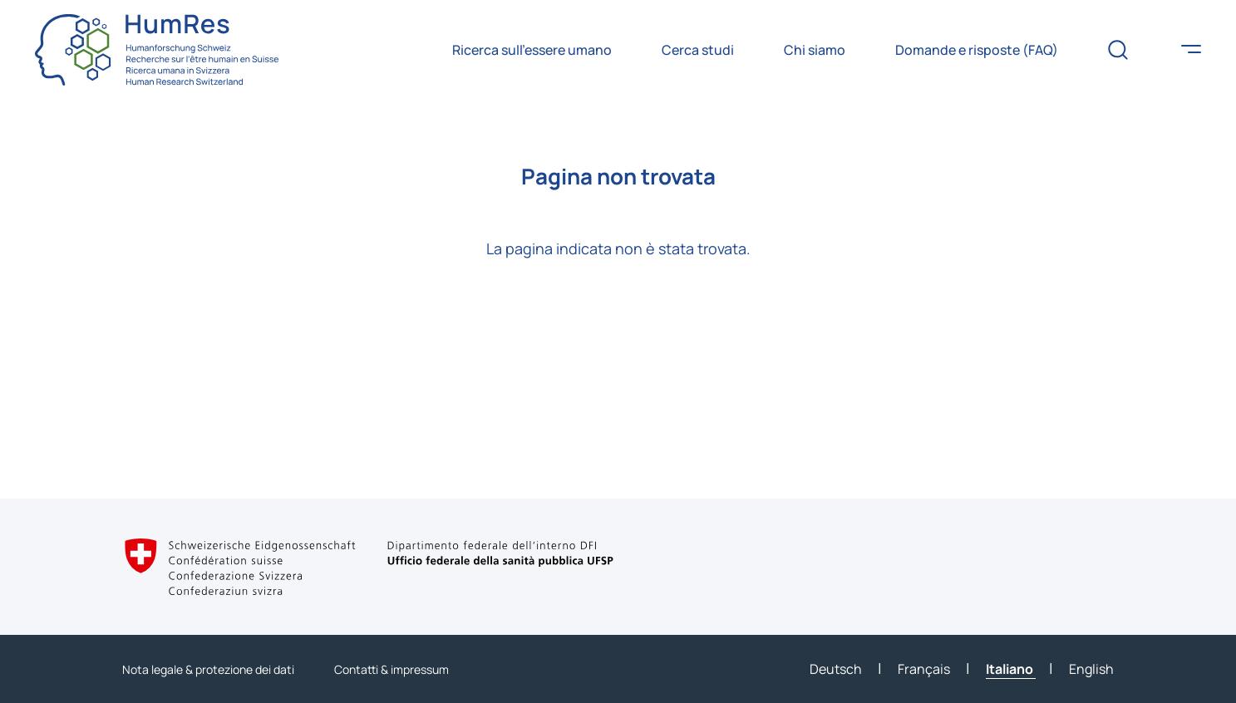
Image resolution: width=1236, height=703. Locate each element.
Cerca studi (698, 50)
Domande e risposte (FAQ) (976, 50)
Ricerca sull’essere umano (532, 50)
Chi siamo (814, 50)
